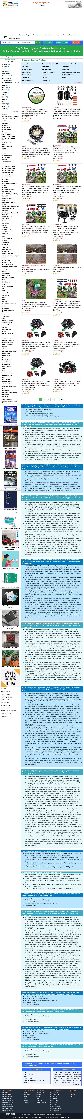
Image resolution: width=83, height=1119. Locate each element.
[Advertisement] (41, 21)
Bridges (25, 1096)
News (18, 38)
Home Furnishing (6, 694)
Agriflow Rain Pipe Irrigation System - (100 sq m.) (67, 267)
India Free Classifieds (55, 1108)
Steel (15, 35)
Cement (11, 35)
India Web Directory (55, 1110)
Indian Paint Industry (7, 1104)
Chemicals (22, 35)
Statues (38, 1096)
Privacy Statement (65, 1117)
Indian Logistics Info (55, 1106)
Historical (26, 1100)
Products (59, 35)
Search (38, 42)
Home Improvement (6, 697)
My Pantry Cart (53, 1098)
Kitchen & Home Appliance (8, 710)
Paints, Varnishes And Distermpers (34, 1080)
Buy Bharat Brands (54, 1094)
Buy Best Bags (53, 1102)
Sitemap (55, 1117)
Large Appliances (6, 713)
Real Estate (12, 38)
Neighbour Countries (7, 1106)
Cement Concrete (29, 1074)
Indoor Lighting (5, 705)
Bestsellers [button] (76, 42)
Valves (42, 35)
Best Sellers (4, 689)
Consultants (5, 1092)
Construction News (7, 1096)
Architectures (27, 1094)
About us (41, 1117)
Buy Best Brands (54, 1092)
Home (14, 1117)
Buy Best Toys (53, 1104)
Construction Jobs (6, 1094)
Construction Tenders (7, 1100)
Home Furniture (5, 691)
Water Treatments (50, 35)
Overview (20, 1117)
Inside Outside (28, 1078)
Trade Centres (39, 1100)
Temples (38, 1098)
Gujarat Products (6, 1098)
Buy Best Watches (54, 1100)
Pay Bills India (53, 1096)
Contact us (49, 1117)
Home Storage (5, 702)
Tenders (65, 35)
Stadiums (38, 1094)
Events (71, 35)
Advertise (27, 1117)
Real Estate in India (7, 1108)
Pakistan (72, 1094)
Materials (36, 35)
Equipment (29, 35)
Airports (25, 1092)
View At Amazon (62, 119)
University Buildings (41, 1102)
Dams (25, 1098)
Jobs (75, 35)
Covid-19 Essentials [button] (62, 42)
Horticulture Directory (7, 1102)
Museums (26, 1102)
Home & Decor (5, 700)
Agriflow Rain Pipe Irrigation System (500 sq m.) (36, 269)
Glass (25, 1076)
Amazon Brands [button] (48, 42)
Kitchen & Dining (5, 708)
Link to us (34, 1117)
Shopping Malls (40, 1092)
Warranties (4, 716)
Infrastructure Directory (8, 1110)
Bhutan (72, 1096)
